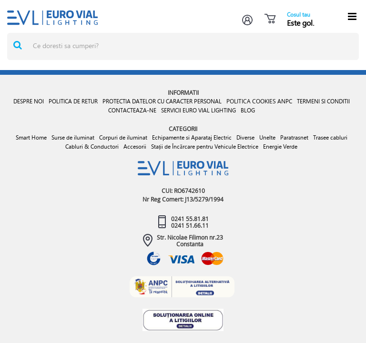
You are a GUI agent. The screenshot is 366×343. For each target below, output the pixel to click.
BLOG (248, 110)
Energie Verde (280, 146)
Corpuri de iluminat (123, 137)
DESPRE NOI (28, 101)
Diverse (245, 137)
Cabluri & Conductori (92, 146)
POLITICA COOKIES (251, 101)
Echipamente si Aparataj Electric (192, 137)
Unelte (267, 137)
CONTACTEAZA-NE (132, 110)
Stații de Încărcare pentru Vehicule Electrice (204, 146)
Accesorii (134, 146)
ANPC (284, 101)
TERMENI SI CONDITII (323, 101)
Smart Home (31, 137)
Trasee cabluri (330, 137)
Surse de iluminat (72, 137)
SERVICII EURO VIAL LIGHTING (198, 110)
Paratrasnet (294, 137)
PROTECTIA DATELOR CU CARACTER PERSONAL (162, 101)
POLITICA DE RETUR (73, 101)
